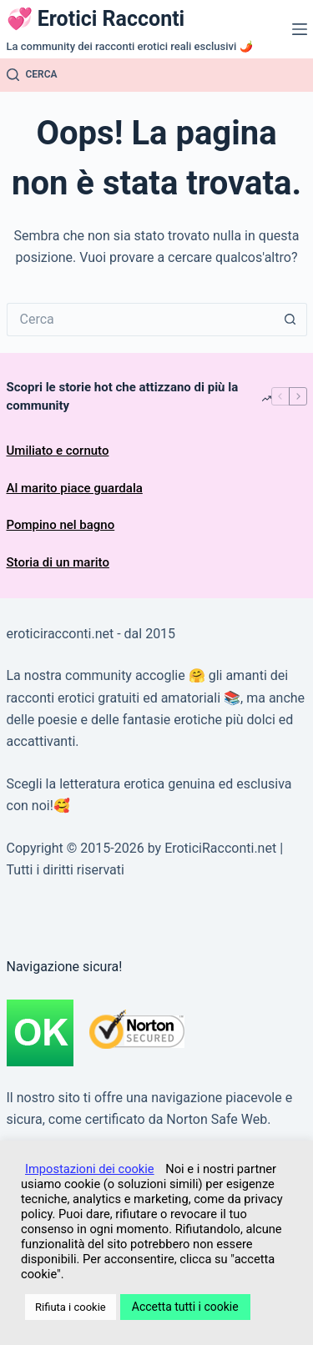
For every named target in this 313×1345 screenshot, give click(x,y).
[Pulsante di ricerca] (290, 319)
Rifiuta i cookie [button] (70, 1307)
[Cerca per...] (140, 319)
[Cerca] (32, 75)
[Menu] (299, 29)
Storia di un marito (58, 562)
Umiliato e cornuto (58, 450)
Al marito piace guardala (75, 488)
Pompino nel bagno (61, 524)
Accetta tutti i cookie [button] (185, 1306)
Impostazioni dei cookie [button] (89, 1168)
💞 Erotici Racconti (96, 19)
